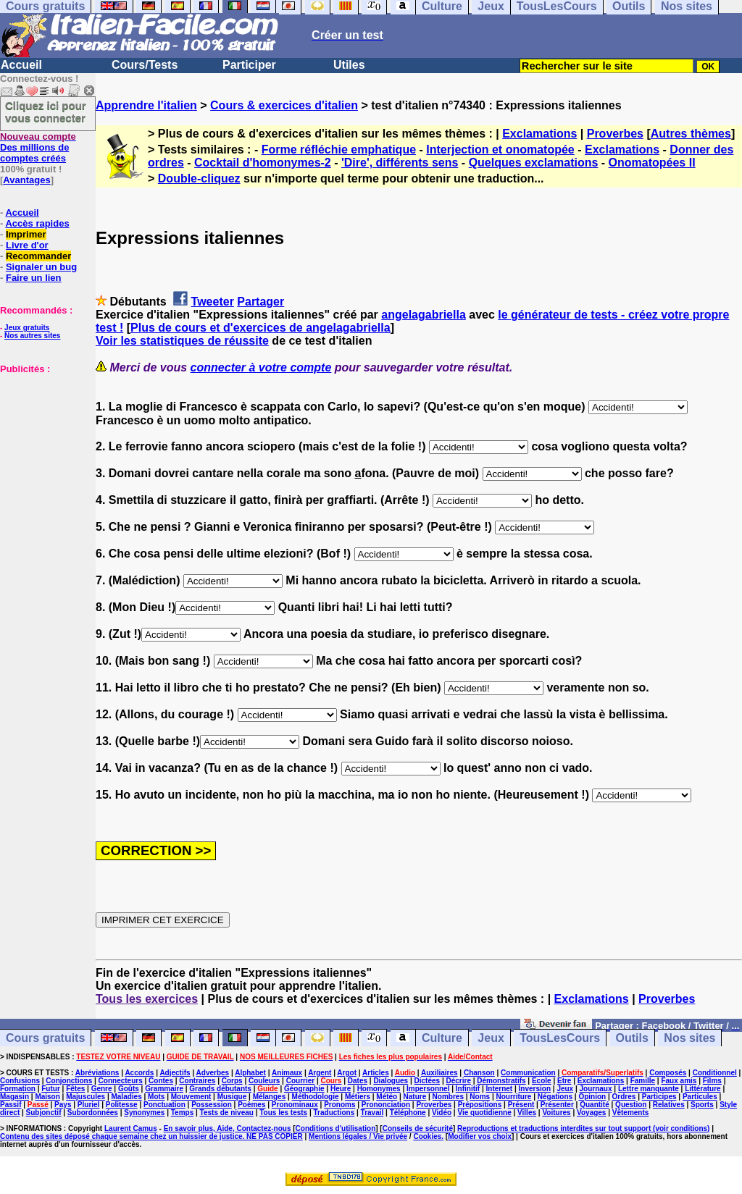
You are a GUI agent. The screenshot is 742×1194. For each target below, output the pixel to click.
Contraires (197, 1081)
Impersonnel (428, 1089)
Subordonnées (92, 1113)
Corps (232, 1081)
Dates (357, 1081)
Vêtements (630, 1113)
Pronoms (339, 1105)
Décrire (458, 1081)
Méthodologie (315, 1097)
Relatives (669, 1105)
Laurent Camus (130, 1128)
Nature (415, 1097)
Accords (139, 1073)
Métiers (357, 1097)
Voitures (556, 1113)
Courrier (300, 1081)
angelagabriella (423, 314)
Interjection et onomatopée (500, 149)
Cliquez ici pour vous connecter (45, 111)
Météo (386, 1097)
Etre (564, 1081)
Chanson (479, 1073)
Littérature (702, 1089)
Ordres (624, 1097)
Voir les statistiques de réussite (182, 341)
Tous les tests (283, 1113)
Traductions (334, 1113)
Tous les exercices (147, 999)
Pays (62, 1105)
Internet (499, 1089)
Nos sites (689, 1038)
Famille (642, 1081)
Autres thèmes (691, 133)
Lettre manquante (648, 1089)
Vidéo (441, 1113)
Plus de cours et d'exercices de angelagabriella (260, 327)
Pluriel (89, 1105)
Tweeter (212, 301)
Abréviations (97, 1073)
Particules (700, 1097)
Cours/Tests (145, 65)
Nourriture (513, 1097)
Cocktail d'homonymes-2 (262, 162)
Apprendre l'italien (146, 105)
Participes (659, 1097)
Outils (632, 1038)
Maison (47, 1097)
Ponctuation (164, 1105)
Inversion (535, 1089)
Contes (161, 1081)
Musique (232, 1097)
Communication (528, 1073)
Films (712, 1081)
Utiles (349, 65)
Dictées (427, 1081)
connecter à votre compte (261, 367)
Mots (156, 1097)
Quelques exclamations (534, 162)
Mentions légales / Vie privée (358, 1136)
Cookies (427, 1136)
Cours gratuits (45, 1038)
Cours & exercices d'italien (284, 105)
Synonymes (144, 1113)
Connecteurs (121, 1081)
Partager (260, 301)
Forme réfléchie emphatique (339, 149)
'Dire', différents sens (399, 162)
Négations (555, 1097)
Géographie (304, 1089)
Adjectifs (174, 1073)
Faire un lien (34, 277)
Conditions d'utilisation (336, 1128)
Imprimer (26, 234)
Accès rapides (37, 223)
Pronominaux (295, 1105)
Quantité (594, 1105)
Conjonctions (69, 1081)
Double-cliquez (199, 178)
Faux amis (678, 1081)
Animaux (287, 1073)
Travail (372, 1113)
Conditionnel (715, 1073)
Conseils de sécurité (418, 1128)
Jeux (491, 1038)
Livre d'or (27, 245)
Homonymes (379, 1089)
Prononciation (386, 1105)
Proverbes (615, 133)
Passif (10, 1105)
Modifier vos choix (480, 1136)
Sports (702, 1105)
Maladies (126, 1097)
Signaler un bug (41, 266)
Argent (319, 1073)
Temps (182, 1113)
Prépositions (480, 1105)
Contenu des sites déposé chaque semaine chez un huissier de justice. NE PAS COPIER (151, 1136)
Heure (340, 1089)
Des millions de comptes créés (38, 147)
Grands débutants (220, 1089)
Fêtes (75, 1089)
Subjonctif (44, 1113)
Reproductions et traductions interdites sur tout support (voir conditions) (583, 1128)
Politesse (122, 1105)
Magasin (14, 1097)
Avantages (26, 180)
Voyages (591, 1113)
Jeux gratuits (26, 328)
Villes (526, 1113)
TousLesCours (560, 1038)
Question (630, 1105)
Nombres (448, 1097)
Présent (521, 1105)
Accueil (21, 65)
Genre (101, 1089)
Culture (442, 1038)
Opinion (592, 1097)
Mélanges (269, 1097)
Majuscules (85, 1097)
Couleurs (264, 1081)
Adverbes (213, 1073)
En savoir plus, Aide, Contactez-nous (227, 1128)
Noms (480, 1097)
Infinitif (468, 1089)
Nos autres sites (32, 336)
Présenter (557, 1105)
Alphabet (250, 1073)
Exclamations (539, 133)
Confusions (20, 1081)
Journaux (596, 1089)
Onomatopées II (652, 162)
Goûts (128, 1089)
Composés (667, 1073)
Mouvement (191, 1097)
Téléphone (408, 1113)
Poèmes (251, 1105)
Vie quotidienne (484, 1113)
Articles (375, 1073)
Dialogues (390, 1081)
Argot (347, 1073)
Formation (18, 1089)
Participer (249, 65)
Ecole (541, 1081)
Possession (211, 1105)
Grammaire (164, 1089)
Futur (50, 1089)
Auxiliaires (439, 1073)
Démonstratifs (501, 1081)
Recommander (38, 256)
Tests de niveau (227, 1113)
